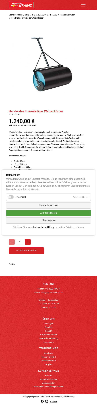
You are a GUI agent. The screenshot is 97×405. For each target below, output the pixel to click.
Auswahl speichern (48, 205)
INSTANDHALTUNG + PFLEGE (44, 15)
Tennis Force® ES (48, 360)
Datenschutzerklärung (48, 338)
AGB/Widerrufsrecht (48, 334)
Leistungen (48, 323)
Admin (53, 402)
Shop (27, 15)
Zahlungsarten (48, 383)
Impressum (48, 342)
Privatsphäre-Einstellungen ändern (48, 386)
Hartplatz (48, 364)
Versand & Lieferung (48, 379)
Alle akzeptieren (48, 212)
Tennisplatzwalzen (67, 15)
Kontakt (48, 331)
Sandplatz (48, 353)
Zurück (12, 264)
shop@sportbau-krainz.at (52, 292)
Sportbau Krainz (15, 15)
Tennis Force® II (48, 357)
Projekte (48, 327)
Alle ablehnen (49, 220)
